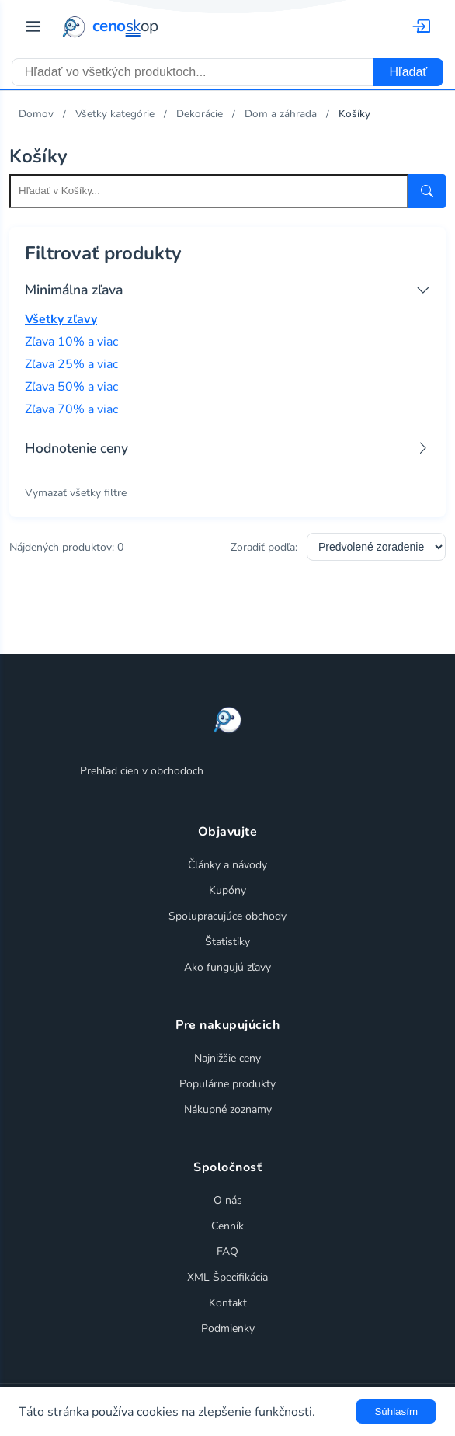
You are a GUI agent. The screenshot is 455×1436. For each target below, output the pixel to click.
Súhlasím (396, 1411)
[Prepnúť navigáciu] (33, 26)
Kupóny (227, 890)
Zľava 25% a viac (71, 364)
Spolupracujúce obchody (227, 916)
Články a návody (227, 864)
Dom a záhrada (281, 113)
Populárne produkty (227, 1083)
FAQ (227, 1251)
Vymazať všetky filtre (76, 492)
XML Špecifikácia (227, 1277)
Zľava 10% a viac (71, 341)
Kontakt (228, 1302)
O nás (228, 1200)
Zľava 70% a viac (71, 409)
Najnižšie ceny (227, 1058)
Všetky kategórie (115, 113)
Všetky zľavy (61, 319)
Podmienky (228, 1328)
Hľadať (408, 71)
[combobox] (193, 72)
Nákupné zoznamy (228, 1109)
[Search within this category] (208, 191)
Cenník (227, 1226)
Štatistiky (227, 941)
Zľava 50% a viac (71, 386)
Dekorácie (199, 113)
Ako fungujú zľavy (227, 967)
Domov (36, 113)
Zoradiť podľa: (264, 547)
